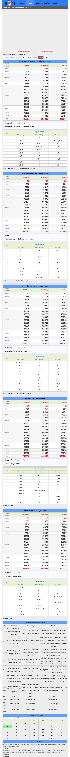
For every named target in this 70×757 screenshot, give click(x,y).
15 (43, 717)
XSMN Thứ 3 (15, 631)
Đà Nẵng (26, 637)
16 (52, 717)
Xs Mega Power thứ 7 (50, 666)
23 (52, 720)
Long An (10, 669)
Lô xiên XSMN (17, 564)
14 (34, 717)
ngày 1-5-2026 (46, 49)
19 (16, 720)
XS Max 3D (50, 620)
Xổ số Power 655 (49, 628)
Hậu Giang (18, 666)
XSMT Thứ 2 (35, 620)
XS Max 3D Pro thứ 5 (51, 651)
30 (34, 711)
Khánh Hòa (26, 640)
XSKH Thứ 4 (34, 640)
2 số (17, 111)
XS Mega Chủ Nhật (59, 678)
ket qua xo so (41, 754)
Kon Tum (25, 675)
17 (61, 717)
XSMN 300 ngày (8, 605)
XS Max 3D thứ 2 (60, 620)
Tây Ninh (10, 650)
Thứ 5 (35, 45)
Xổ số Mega (51, 640)
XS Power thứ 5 (56, 648)
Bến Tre (15, 628)
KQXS (5, 42)
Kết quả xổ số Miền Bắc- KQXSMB (51, 654)
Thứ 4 (29, 45)
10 (61, 714)
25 (7, 723)
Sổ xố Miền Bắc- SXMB (48, 645)
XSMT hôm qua (30, 691)
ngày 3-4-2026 (41, 498)
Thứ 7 (46, 45)
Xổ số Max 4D (62, 651)
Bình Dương (44, 52)
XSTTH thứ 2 (27, 620)
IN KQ (4, 752)
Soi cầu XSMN (22, 339)
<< (3, 705)
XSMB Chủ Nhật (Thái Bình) (58, 675)
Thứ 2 (18, 45)
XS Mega (54, 657)
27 (7, 711)
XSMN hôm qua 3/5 (23, 39)
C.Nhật (12, 45)
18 (7, 720)
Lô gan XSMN (15, 451)
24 (61, 720)
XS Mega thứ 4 (59, 640)
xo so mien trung (31, 754)
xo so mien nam (21, 754)
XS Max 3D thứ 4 (56, 642)
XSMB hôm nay (53, 687)
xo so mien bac (11, 754)
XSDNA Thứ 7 (32, 663)
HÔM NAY (6, 742)
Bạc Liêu (10, 628)
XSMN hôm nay (27, 161)
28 (16, 711)
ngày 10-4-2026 (40, 386)
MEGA (55, 3)
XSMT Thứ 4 (31, 642)
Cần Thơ (9, 638)
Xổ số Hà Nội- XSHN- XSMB (49, 637)
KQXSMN (27, 498)
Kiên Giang (10, 673)
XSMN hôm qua (14, 691)
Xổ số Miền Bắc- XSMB (47, 625)
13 (25, 717)
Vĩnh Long (26, 52)
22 (43, 720)
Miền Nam (12, 42)
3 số (25, 111)
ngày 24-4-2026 (43, 161)
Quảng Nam (31, 628)
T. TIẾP (5, 746)
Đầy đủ (8, 111)
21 (34, 720)
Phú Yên (25, 618)
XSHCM (9, 616)
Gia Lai (25, 656)
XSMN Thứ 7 (17, 669)
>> (15, 705)
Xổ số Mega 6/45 (47, 678)
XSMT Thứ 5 (31, 650)
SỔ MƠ (5, 750)
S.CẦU (46, 3)
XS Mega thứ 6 (62, 657)
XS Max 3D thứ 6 (57, 660)
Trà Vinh (64, 52)
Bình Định (25, 647)
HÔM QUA (6, 744)
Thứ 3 (23, 45)
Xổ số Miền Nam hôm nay (27, 49)
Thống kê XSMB (29, 114)
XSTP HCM (10, 663)
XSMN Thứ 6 (21, 42)
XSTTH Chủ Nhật (27, 678)
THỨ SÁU (39, 49)
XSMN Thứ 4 (16, 641)
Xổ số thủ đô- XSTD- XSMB (49, 618)
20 (25, 720)
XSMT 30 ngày (30, 697)
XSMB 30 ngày (53, 697)
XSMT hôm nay (30, 687)
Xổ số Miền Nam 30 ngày (25, 226)
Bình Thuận (17, 647)
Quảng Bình (31, 647)
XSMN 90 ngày (24, 268)
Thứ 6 (41, 45)
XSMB (22, 3)
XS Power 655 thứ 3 (60, 628)
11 (7, 717)
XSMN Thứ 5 (17, 650)
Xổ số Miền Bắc (45, 675)
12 (16, 717)
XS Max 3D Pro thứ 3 (56, 631)
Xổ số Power (47, 648)
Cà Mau (10, 619)
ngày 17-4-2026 (43, 273)
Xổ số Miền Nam (27, 273)
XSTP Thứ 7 (17, 663)
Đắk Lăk (25, 628)
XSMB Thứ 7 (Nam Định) (52, 663)
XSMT (38, 3)
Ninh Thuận (31, 656)
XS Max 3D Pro (45, 631)
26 (16, 723)
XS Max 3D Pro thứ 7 (49, 669)
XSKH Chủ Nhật (34, 672)
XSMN (30, 3)
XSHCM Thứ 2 (16, 616)
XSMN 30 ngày (30, 156)
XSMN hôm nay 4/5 (47, 39)
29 (25, 711)
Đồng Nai (16, 638)
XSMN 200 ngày (8, 493)
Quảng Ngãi (29, 666)
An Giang (10, 647)
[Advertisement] (18, 23)
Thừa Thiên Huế (33, 618)
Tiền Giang (14, 676)
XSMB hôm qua (53, 691)
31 (61, 723)
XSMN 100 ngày (26, 381)
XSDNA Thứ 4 (33, 637)
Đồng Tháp (16, 619)
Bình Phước (10, 666)
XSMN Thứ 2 (14, 622)
